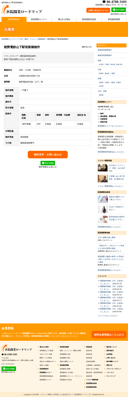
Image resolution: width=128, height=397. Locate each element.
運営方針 (109, 365)
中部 (99, 70)
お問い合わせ (110, 358)
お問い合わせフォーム (98, 10)
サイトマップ (110, 376)
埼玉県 (101, 64)
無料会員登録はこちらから (109, 334)
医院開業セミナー (39, 19)
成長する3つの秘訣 (92, 369)
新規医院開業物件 (105, 50)
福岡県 (101, 95)
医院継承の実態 (65, 369)
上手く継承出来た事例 (106, 237)
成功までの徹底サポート (48, 361)
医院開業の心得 (65, 354)
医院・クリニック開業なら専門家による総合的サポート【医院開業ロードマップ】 (63, 394)
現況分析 (89, 350)
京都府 (107, 82)
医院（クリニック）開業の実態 (70, 350)
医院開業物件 (14, 19)
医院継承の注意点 (66, 380)
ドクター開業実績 (105, 161)
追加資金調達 (90, 361)
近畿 (99, 78)
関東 (99, 61)
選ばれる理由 (64, 19)
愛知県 (107, 73)
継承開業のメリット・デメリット (71, 376)
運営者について (111, 347)
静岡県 (101, 73)
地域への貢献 (44, 365)
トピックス (102, 276)
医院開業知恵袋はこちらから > (110, 227)
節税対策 (89, 376)
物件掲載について (112, 361)
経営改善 (89, 358)
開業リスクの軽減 (46, 358)
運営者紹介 (110, 350)
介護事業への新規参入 (93, 365)
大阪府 (112, 82)
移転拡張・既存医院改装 (94, 372)
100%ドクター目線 (46, 354)
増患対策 (89, 354)
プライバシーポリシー (113, 369)
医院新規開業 (64, 347)
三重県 (112, 73)
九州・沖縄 (102, 91)
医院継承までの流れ (66, 372)
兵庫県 (118, 82)
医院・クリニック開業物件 (35, 39)
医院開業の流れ (65, 358)
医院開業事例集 (104, 233)
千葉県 (107, 64)
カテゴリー (102, 45)
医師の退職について (66, 361)
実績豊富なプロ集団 (46, 350)
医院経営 (89, 347)
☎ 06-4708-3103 (9, 354)
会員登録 (109, 354)
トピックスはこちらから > (108, 316)
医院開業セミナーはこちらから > (111, 126)
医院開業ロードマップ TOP (12, 39)
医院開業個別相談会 (106, 132)
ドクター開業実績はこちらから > (111, 186)
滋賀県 (101, 82)
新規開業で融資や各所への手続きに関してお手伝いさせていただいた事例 (111, 259)
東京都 (112, 64)
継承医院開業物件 (105, 55)
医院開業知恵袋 (89, 19)
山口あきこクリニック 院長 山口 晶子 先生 (117, 168)
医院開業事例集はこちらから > (110, 270)
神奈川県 (119, 64)
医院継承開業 (114, 19)
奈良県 (101, 86)
